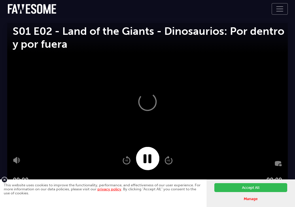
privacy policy (109, 189)
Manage (251, 199)
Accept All (251, 187)
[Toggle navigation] (280, 9)
